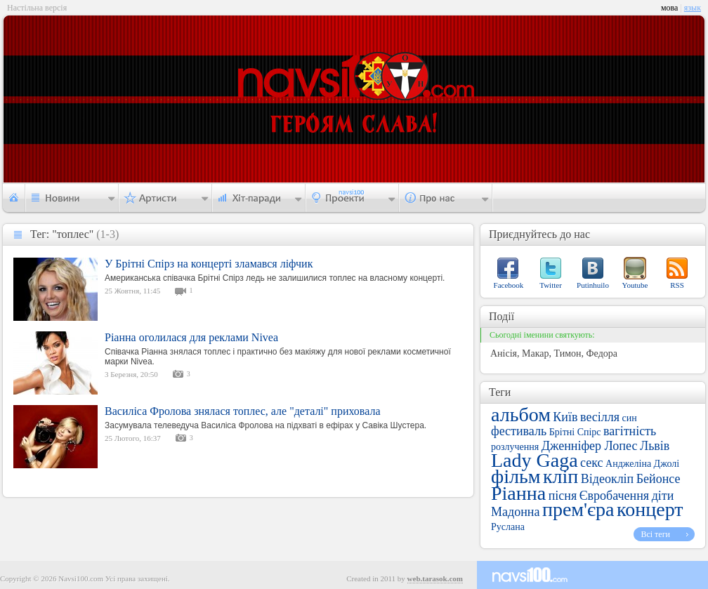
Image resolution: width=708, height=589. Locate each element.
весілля (600, 417)
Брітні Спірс (575, 432)
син (629, 418)
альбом (521, 414)
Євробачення (614, 496)
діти (663, 496)
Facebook (509, 285)
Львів (654, 446)
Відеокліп (607, 479)
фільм (515, 476)
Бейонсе (658, 479)
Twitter (550, 285)
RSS (677, 285)
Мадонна (515, 512)
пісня (563, 496)
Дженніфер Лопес (590, 446)
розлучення (515, 447)
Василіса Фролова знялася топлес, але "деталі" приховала (243, 411)
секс (591, 463)
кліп (560, 476)
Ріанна (518, 493)
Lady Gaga (534, 460)
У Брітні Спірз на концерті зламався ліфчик (209, 264)
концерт (650, 509)
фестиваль (518, 431)
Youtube (635, 285)
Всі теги (655, 534)
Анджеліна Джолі (642, 463)
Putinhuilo (593, 285)
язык (692, 8)
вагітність (629, 431)
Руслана (508, 527)
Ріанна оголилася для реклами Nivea (191, 337)
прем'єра (578, 509)
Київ (565, 417)
